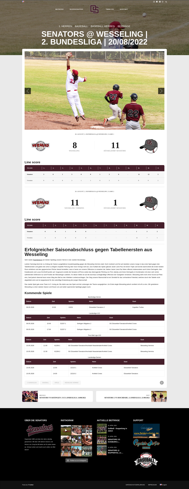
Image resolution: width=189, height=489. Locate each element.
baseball (45, 382)
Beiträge (124, 26)
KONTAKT (124, 9)
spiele (57, 382)
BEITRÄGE (59, 9)
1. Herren (65, 26)
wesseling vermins (71, 382)
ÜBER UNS (110, 9)
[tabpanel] (94, 90)
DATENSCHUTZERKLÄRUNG (135, 485)
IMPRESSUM (152, 485)
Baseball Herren (103, 26)
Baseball (81, 26)
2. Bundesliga (32, 382)
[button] (28, 91)
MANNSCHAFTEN (76, 9)
